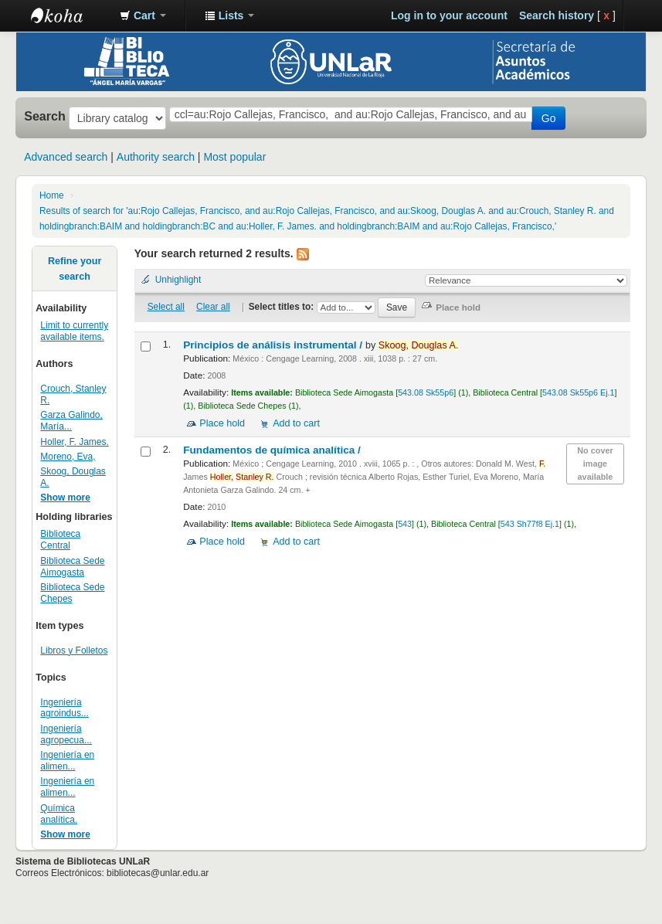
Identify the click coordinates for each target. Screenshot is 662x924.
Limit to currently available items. (74, 331)
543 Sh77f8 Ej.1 (530, 523)
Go (548, 118)
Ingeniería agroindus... (64, 708)
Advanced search (65, 157)
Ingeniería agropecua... (66, 734)
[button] (143, 15)
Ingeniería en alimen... (67, 760)
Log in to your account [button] (449, 15)
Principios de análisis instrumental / (274, 345)
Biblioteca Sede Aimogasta (72, 566)
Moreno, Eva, (67, 456)
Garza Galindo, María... (71, 420)
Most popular (234, 157)
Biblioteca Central (60, 539)
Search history (556, 15)
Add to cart (296, 423)
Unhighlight (178, 279)
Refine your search (74, 269)
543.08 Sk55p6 (425, 392)
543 (405, 523)
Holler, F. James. (74, 442)
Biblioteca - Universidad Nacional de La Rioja (69, 15)
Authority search (156, 157)
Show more (65, 497)
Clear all (213, 306)
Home (51, 195)
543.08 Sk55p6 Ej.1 (578, 392)
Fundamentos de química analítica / (273, 450)
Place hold (222, 423)
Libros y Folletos (73, 650)
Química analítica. (58, 814)
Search (45, 116)
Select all (166, 306)
